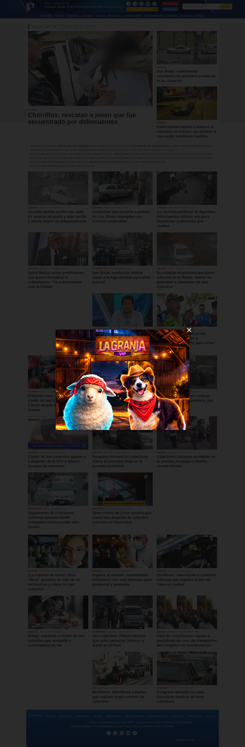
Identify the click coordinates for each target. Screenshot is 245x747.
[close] (189, 330)
